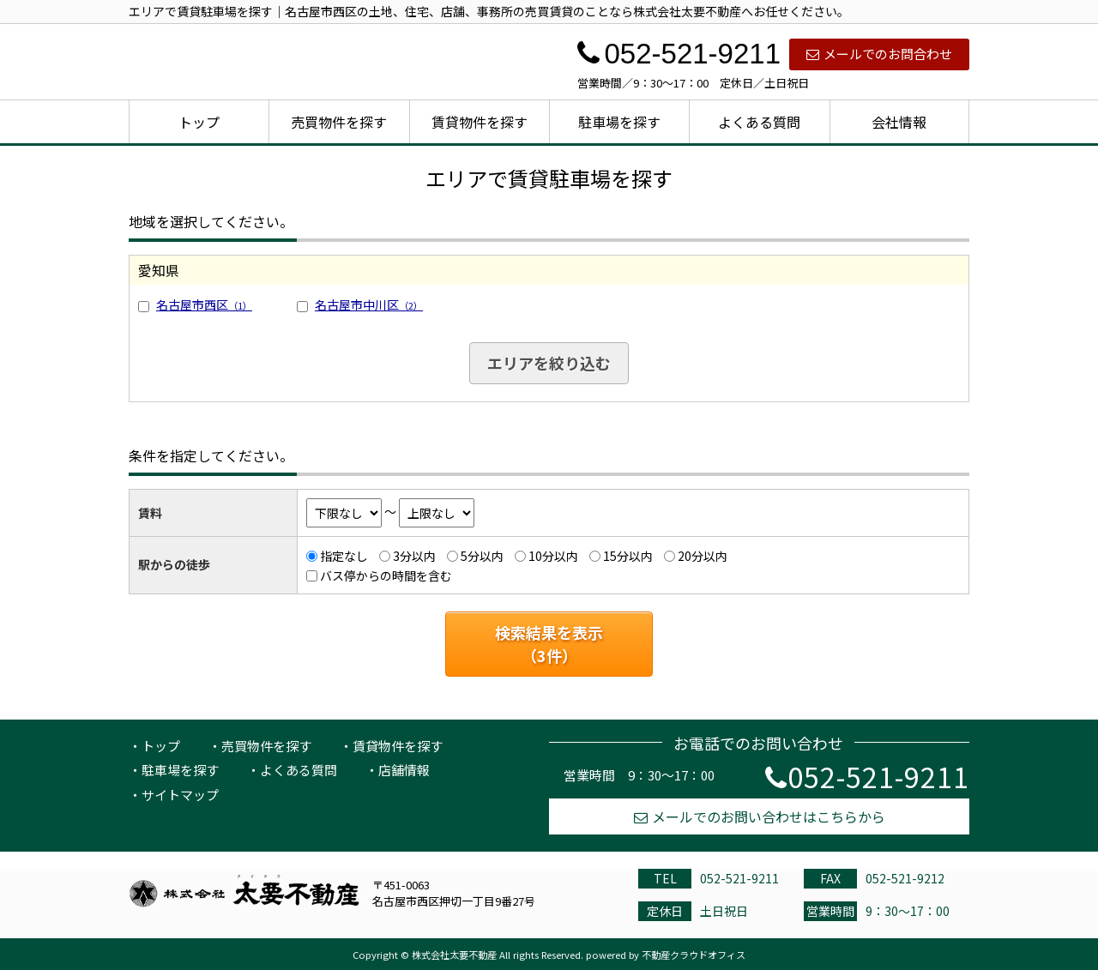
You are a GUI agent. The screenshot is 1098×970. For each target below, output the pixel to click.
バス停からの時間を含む (386, 575)
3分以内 (414, 555)
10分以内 (553, 555)
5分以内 (482, 555)
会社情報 (899, 121)
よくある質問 (759, 121)
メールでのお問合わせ (879, 54)
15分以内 (628, 555)
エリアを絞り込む (549, 363)
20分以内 (702, 555)
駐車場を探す (619, 121)
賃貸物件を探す (479, 121)
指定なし (344, 555)
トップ (199, 121)
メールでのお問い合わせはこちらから (759, 816)
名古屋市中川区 (369, 304)
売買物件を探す (339, 121)
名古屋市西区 (204, 304)
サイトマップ (180, 795)
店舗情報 (404, 770)
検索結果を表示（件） (549, 643)
